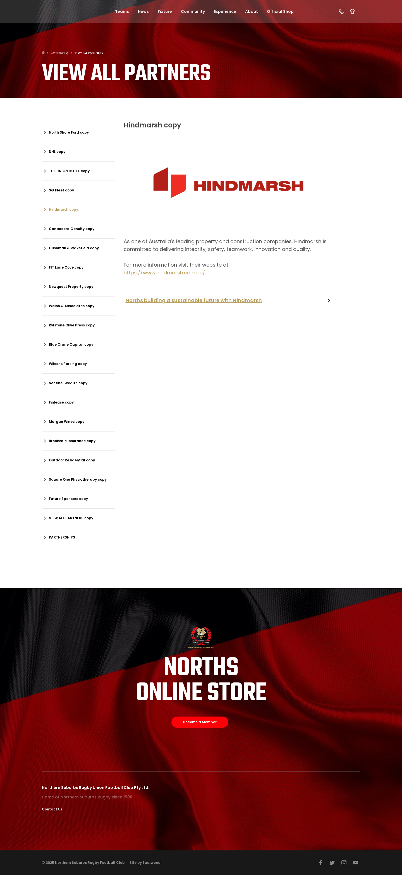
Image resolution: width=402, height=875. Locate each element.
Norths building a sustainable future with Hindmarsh (194, 300)
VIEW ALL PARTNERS (89, 53)
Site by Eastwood (145, 862)
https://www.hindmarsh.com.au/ (164, 272)
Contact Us (52, 809)
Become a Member (200, 722)
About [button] (251, 12)
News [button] (143, 12)
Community (60, 53)
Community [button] (193, 12)
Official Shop (280, 12)
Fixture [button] (165, 12)
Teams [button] (122, 12)
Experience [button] (225, 12)
